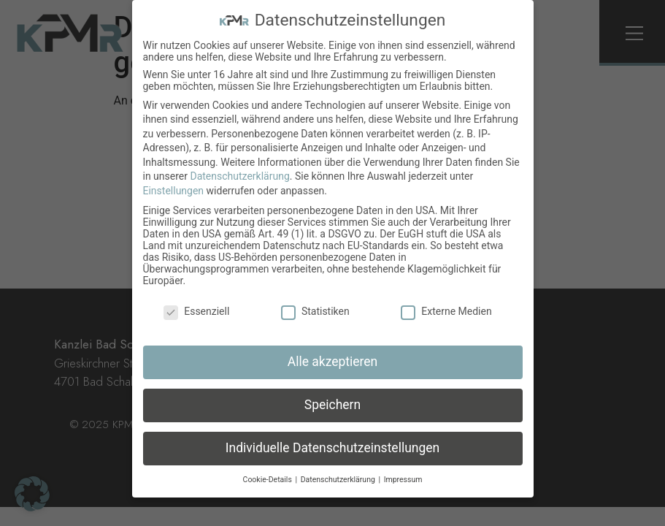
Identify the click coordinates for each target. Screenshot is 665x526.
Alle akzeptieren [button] (333, 361)
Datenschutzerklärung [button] (339, 479)
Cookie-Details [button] (268, 479)
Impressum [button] (403, 479)
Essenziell (196, 311)
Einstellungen (173, 191)
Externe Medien (446, 311)
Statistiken (315, 311)
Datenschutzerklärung (239, 176)
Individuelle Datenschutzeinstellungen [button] (332, 448)
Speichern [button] (332, 404)
